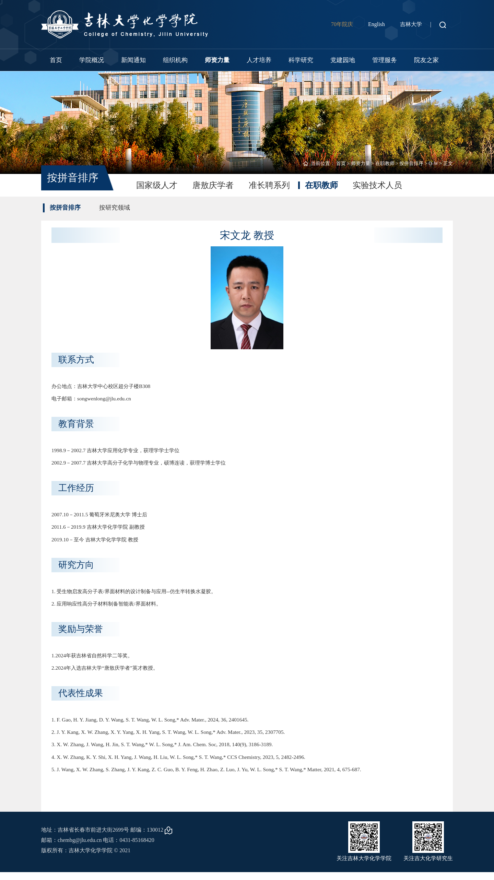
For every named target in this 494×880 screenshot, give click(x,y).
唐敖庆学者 (213, 185)
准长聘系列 (269, 185)
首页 (56, 60)
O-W (433, 163)
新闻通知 (133, 60)
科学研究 (301, 60)
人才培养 (259, 60)
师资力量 (217, 60)
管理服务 (384, 60)
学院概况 (91, 60)
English (376, 24)
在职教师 (385, 163)
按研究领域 (114, 207)
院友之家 (426, 60)
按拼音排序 (411, 163)
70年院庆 (342, 24)
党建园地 (342, 60)
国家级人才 (156, 185)
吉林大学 (411, 24)
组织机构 (175, 60)
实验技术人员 (377, 185)
